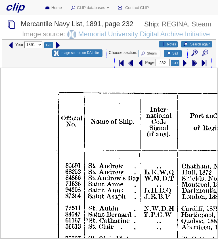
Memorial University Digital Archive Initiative (144, 34)
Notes (168, 44)
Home (53, 8)
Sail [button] (172, 53)
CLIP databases (89, 8)
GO (48, 45)
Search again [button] (196, 44)
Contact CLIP (133, 8)
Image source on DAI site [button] (76, 53)
